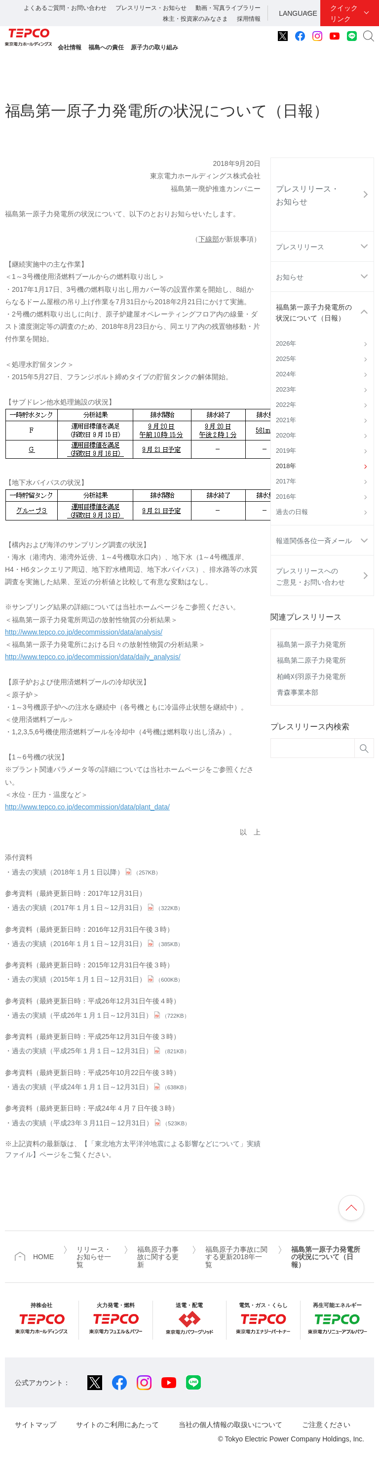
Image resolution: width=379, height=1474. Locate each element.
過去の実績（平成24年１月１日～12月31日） (101, 1087)
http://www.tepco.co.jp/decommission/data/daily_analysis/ (93, 657)
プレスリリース (300, 247)
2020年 (286, 435)
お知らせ (289, 277)
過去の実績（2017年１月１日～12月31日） (97, 908)
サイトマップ (35, 1425)
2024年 (286, 374)
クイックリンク (344, 13)
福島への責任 (106, 47)
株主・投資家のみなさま (195, 18)
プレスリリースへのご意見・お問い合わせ (310, 576)
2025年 (286, 359)
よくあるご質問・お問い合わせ (65, 7)
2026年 (286, 343)
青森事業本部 (297, 692)
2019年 (286, 450)
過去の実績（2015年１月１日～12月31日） (97, 979)
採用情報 (249, 18)
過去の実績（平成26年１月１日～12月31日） (101, 1015)
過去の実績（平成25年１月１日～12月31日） (101, 1051)
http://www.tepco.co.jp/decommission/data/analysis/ (83, 632)
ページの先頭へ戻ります (351, 1208)
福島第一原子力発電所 (311, 644)
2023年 (286, 389)
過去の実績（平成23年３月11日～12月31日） (101, 1123)
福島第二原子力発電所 (311, 660)
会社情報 (69, 47)
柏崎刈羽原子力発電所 (311, 676)
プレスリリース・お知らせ (151, 7)
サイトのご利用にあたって (117, 1425)
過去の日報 (292, 512)
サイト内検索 (368, 36)
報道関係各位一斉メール (314, 541)
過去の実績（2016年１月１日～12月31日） (97, 944)
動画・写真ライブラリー (228, 7)
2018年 (286, 466)
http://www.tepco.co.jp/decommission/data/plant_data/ (87, 807)
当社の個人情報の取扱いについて (230, 1425)
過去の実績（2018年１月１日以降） (86, 872)
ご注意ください (326, 1425)
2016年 (286, 496)
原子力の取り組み (154, 47)
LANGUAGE (298, 13)
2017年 (286, 481)
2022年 (286, 404)
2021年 (286, 420)
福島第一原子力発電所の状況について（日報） (314, 312)
